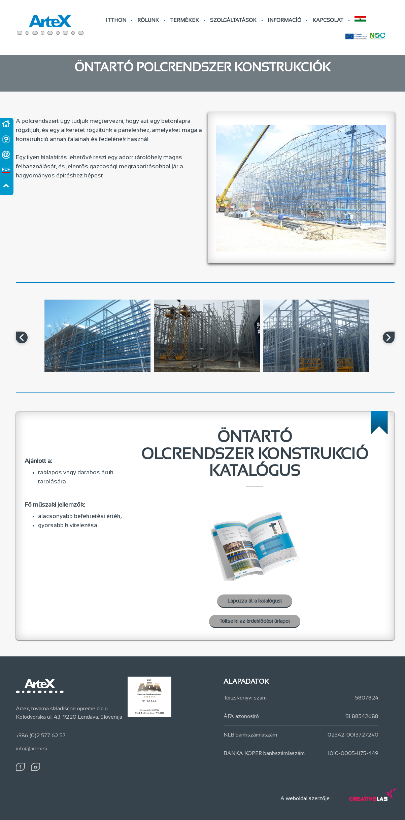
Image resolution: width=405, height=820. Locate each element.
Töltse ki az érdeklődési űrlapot (254, 621)
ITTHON (116, 20)
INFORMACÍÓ (284, 20)
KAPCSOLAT (327, 20)
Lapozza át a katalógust (254, 601)
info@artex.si (31, 748)
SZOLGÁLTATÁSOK (233, 20)
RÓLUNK (148, 20)
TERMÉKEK (184, 20)
